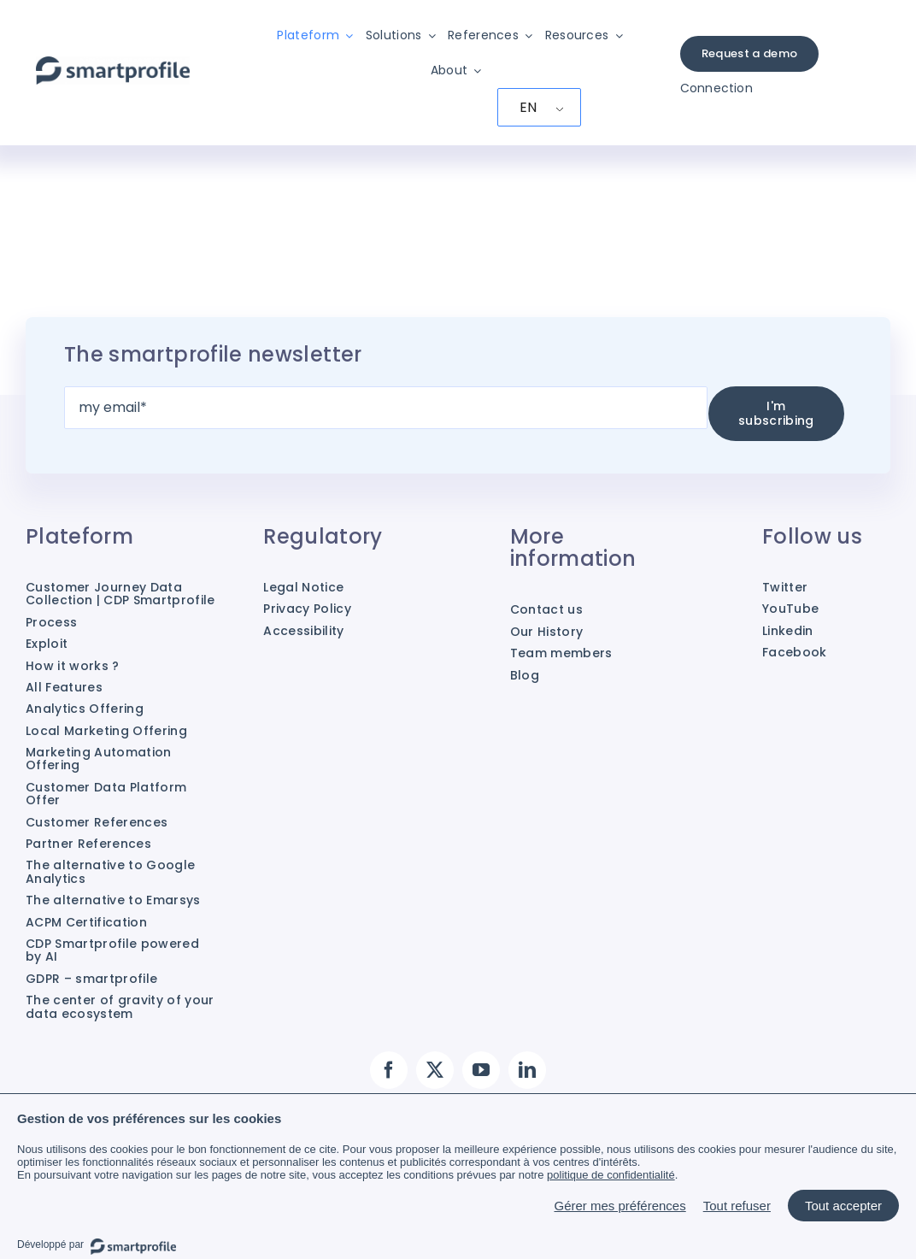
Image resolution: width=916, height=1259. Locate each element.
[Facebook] (389, 1070)
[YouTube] (481, 1070)
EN (528, 107)
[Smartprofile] (113, 65)
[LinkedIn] (527, 1070)
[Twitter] (435, 1070)
